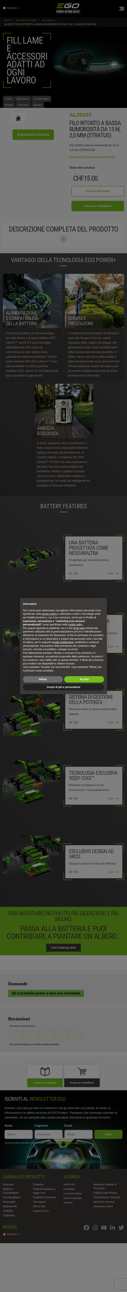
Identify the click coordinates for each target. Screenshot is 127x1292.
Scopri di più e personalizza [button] (63, 687)
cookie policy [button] (75, 624)
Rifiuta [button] (43, 679)
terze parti (79, 628)
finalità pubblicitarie (63, 642)
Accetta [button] (84, 679)
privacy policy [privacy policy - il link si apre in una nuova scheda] (49, 613)
